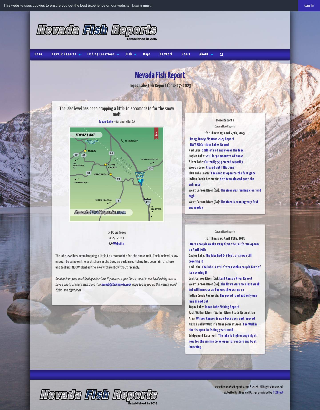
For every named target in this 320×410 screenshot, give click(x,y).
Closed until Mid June (220, 168)
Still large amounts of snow (224, 156)
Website (118, 244)
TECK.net (278, 392)
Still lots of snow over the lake (223, 150)
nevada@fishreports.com (116, 285)
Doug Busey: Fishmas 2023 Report (212, 139)
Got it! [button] (309, 6)
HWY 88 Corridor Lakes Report (210, 145)
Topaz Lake (105, 122)
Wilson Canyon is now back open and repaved (225, 319)
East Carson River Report (235, 279)
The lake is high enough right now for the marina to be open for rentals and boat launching (223, 341)
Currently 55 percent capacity (223, 162)
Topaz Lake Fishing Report (221, 307)
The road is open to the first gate (233, 173)
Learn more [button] (142, 6)
